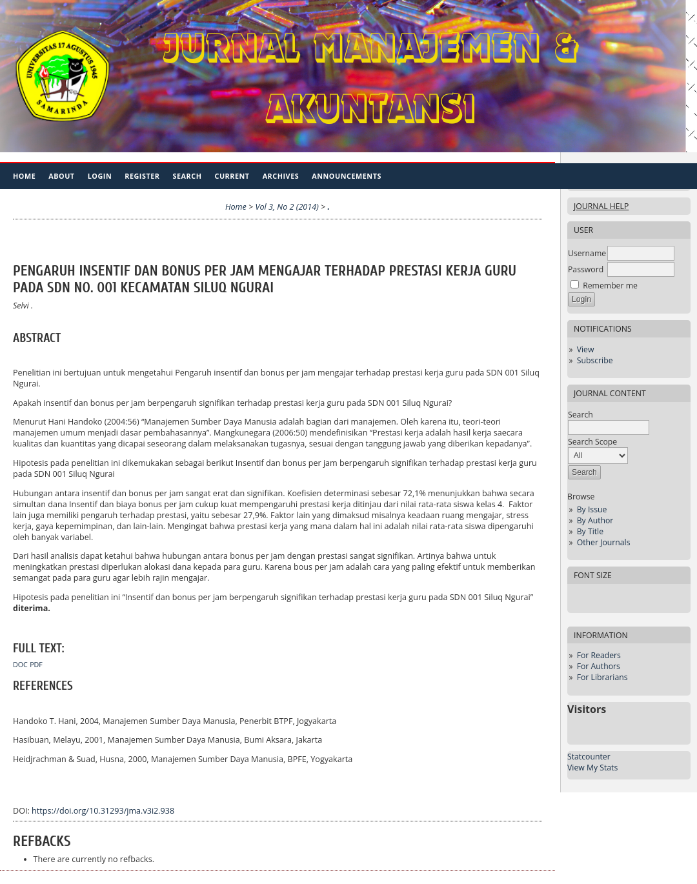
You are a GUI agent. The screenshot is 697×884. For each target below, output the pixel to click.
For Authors (598, 666)
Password (585, 269)
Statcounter (589, 756)
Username (587, 253)
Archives (281, 176)
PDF (36, 664)
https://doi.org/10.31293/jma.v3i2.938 (103, 810)
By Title (590, 531)
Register (142, 176)
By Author (595, 520)
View (585, 349)
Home (24, 176)
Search (187, 176)
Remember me (610, 285)
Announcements (346, 176)
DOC (20, 664)
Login (100, 176)
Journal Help (601, 206)
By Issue (592, 509)
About (61, 176)
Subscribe (595, 360)
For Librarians (602, 677)
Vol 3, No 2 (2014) (287, 206)
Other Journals (604, 542)
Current (231, 176)
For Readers (599, 655)
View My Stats (592, 767)
